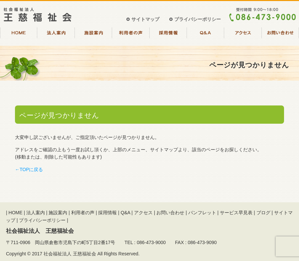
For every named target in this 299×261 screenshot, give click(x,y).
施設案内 (93, 36)
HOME (18, 36)
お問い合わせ (280, 36)
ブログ (263, 212)
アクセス (242, 36)
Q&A (205, 36)
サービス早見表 (236, 212)
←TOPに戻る (29, 169)
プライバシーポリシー (197, 19)
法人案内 (56, 36)
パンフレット (202, 212)
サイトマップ (145, 19)
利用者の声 (130, 36)
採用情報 (168, 36)
